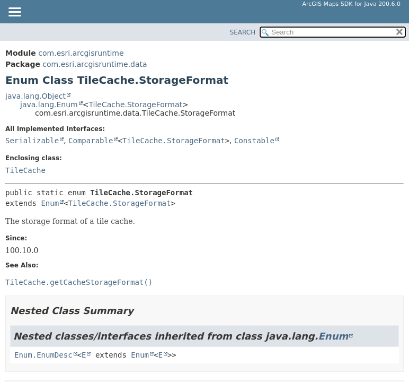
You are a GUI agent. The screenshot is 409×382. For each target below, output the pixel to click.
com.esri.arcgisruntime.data (94, 64)
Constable (254, 140)
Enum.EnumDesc (43, 355)
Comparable (90, 140)
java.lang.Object (35, 96)
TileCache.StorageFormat (135, 104)
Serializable (32, 140)
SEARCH (243, 32)
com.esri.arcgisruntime (80, 53)
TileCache (25, 170)
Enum (50, 203)
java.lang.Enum (49, 104)
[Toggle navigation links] (14, 12)
